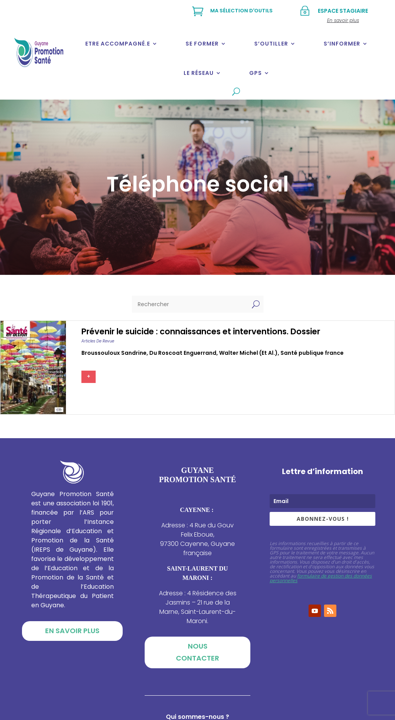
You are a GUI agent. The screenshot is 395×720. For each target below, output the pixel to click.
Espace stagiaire (343, 11)
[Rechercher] (190, 304)
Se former (202, 43)
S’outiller (271, 43)
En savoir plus (72, 630)
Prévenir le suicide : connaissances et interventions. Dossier (200, 331)
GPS (255, 73)
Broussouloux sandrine (114, 353)
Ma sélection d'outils (241, 10)
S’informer (342, 43)
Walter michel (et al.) (248, 353)
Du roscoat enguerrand (182, 353)
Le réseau (199, 73)
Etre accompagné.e (117, 43)
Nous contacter (197, 652)
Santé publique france (312, 353)
